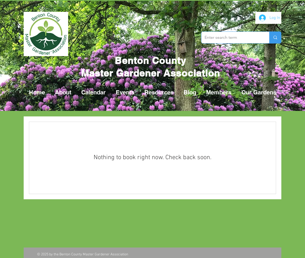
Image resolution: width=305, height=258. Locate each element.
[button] (125, 92)
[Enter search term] (231, 37)
